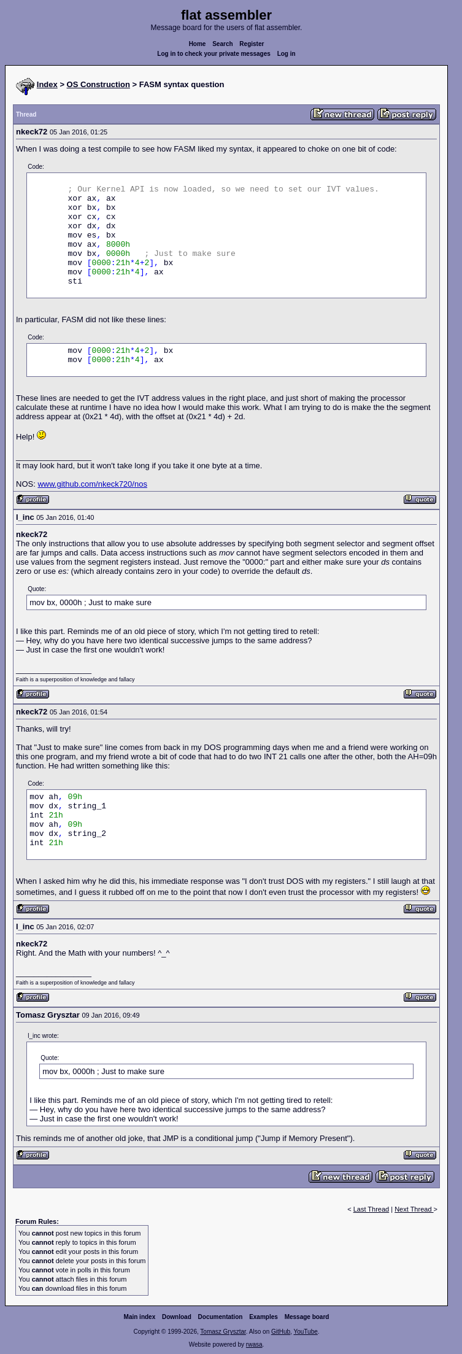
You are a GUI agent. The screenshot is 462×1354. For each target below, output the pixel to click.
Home (197, 44)
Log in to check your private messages (214, 53)
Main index (140, 1316)
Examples (263, 1316)
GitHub (280, 1331)
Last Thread (371, 1209)
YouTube (305, 1331)
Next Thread (414, 1209)
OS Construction (98, 84)
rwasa (254, 1344)
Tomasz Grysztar (222, 1331)
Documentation (220, 1316)
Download (176, 1316)
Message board (307, 1316)
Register (251, 44)
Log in (286, 53)
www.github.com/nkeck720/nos (92, 484)
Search (222, 44)
